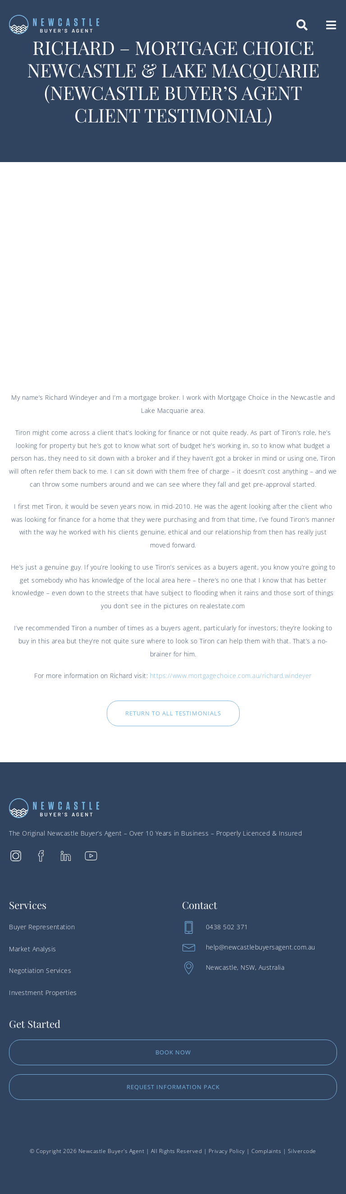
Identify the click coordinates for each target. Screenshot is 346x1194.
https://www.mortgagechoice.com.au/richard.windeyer (231, 675)
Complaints (266, 1151)
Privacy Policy (227, 1151)
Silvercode (302, 1151)
